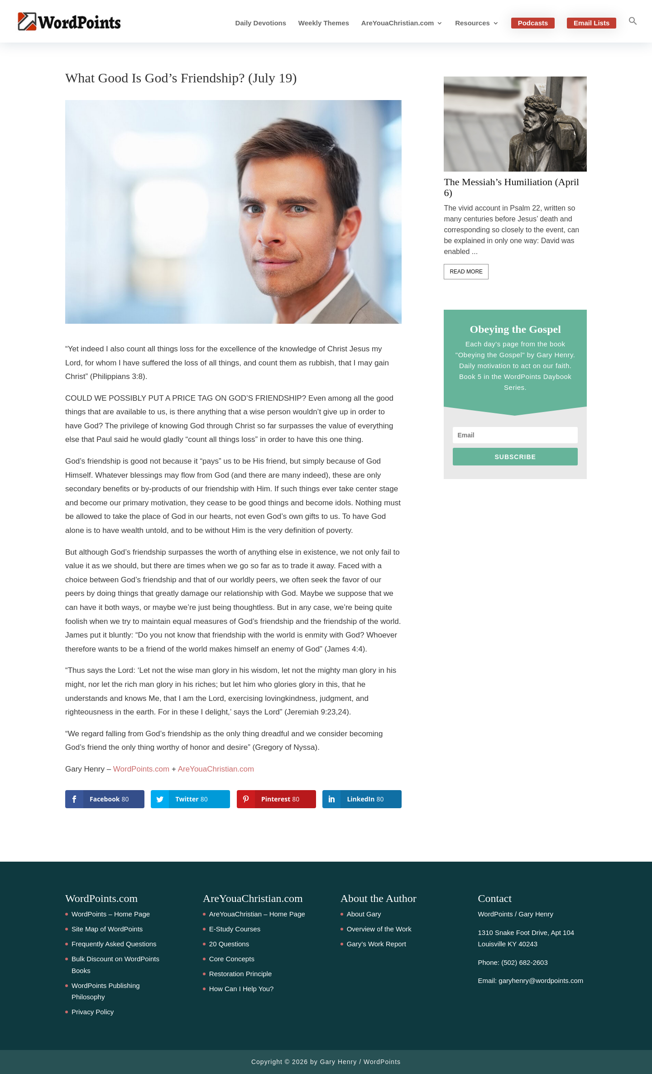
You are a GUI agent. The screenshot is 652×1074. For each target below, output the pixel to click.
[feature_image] (515, 124)
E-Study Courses (234, 929)
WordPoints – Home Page (111, 914)
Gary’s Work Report (376, 944)
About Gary (364, 914)
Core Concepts (231, 959)
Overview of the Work (379, 929)
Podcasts (533, 23)
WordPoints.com (141, 769)
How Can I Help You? (241, 988)
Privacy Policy (93, 1012)
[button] (633, 29)
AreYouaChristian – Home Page (257, 914)
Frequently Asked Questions (114, 944)
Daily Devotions (261, 23)
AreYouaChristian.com (397, 23)
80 (16, 493)
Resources (472, 23)
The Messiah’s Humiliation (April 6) (511, 187)
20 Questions (229, 944)
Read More (466, 271)
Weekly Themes (323, 23)
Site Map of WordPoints (107, 929)
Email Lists (591, 23)
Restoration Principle (240, 974)
